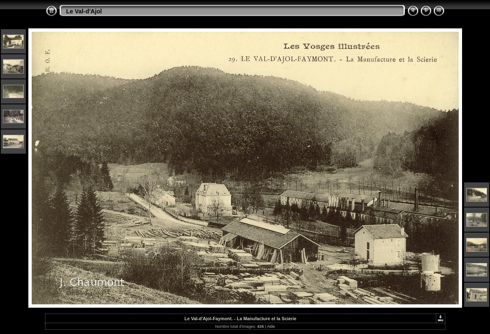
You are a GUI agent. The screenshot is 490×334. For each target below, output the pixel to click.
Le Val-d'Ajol (84, 11)
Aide (271, 326)
